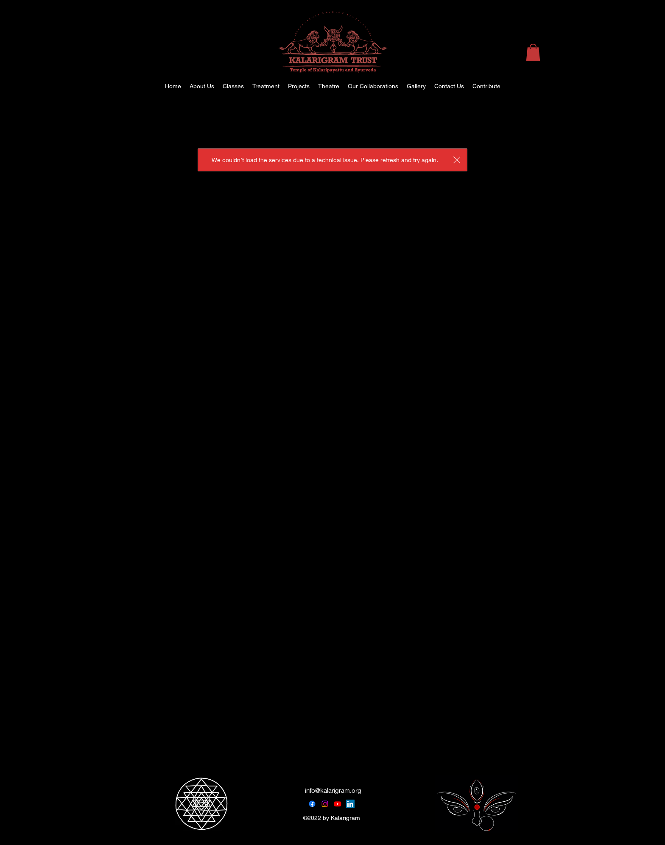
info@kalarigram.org (333, 790)
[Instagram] (325, 804)
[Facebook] (312, 804)
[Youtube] (337, 804)
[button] (533, 52)
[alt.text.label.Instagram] (627, 86)
